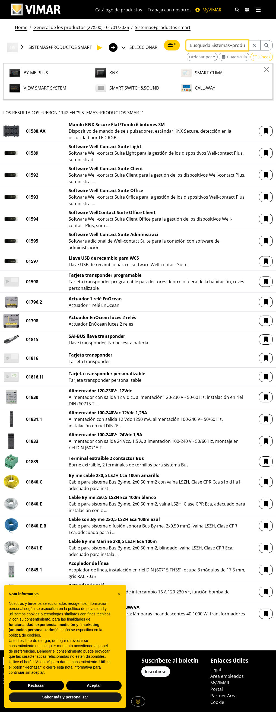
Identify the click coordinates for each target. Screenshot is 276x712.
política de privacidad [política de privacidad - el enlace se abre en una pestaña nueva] (86, 608)
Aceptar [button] (94, 685)
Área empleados (227, 676)
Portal (216, 689)
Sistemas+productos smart (163, 27)
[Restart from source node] (254, 45)
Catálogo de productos (118, 10)
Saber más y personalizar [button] (65, 697)
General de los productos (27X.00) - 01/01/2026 (81, 27)
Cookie (217, 702)
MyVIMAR (208, 10)
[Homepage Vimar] (36, 9)
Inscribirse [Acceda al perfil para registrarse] (155, 672)
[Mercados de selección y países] (247, 10)
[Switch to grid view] (234, 57)
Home (21, 27)
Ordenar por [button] (200, 56)
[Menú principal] (258, 10)
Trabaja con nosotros (170, 10)
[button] (266, 131)
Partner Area (223, 696)
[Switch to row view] (261, 57)
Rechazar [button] (36, 685)
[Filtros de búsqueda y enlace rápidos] (237, 10)
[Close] (266, 69)
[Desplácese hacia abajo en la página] (138, 701)
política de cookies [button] (24, 635)
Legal (215, 670)
